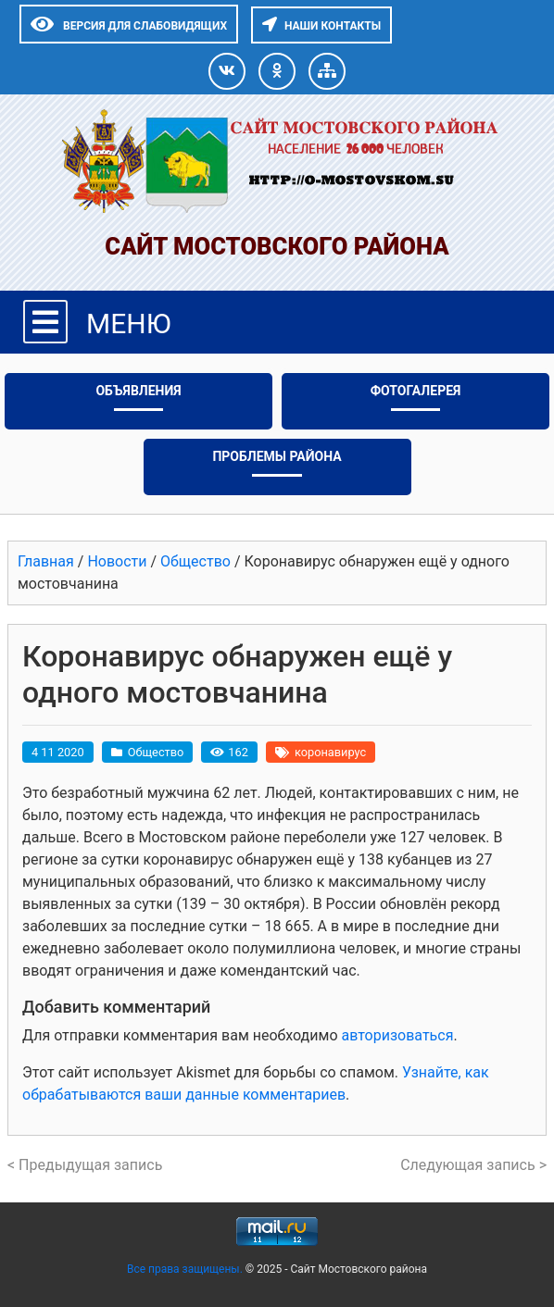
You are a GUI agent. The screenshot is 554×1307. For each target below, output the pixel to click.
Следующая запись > (473, 1165)
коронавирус (330, 752)
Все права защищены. (186, 1269)
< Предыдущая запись (84, 1165)
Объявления (138, 390)
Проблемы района (276, 456)
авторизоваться (397, 1035)
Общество (156, 752)
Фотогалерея (416, 390)
